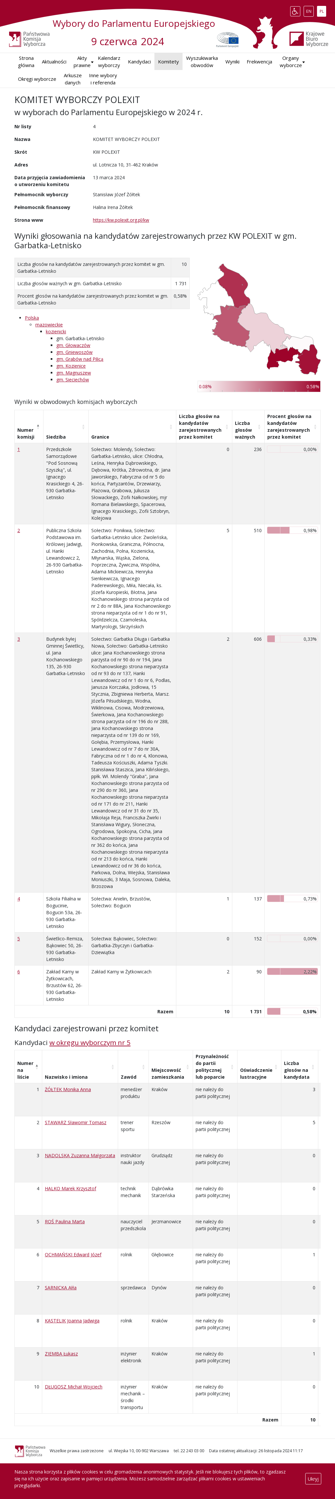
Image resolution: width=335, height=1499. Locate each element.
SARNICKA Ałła (61, 1287)
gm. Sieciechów (72, 379)
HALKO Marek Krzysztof (70, 1188)
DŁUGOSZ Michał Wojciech (73, 1387)
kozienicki (56, 331)
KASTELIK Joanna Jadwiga (72, 1320)
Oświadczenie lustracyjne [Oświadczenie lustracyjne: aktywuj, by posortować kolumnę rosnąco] (256, 1073)
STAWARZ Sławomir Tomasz (75, 1122)
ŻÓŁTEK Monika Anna (68, 1089)
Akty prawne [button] (82, 62)
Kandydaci (139, 61)
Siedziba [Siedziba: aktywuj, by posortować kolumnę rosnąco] (56, 437)
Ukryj (313, 1478)
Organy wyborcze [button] (291, 62)
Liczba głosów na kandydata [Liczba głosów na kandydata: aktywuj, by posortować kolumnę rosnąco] (296, 1070)
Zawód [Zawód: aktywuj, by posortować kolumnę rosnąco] (128, 1077)
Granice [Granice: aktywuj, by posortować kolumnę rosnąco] (100, 437)
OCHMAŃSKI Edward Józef (73, 1254)
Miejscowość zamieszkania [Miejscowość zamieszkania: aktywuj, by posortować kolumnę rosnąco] (167, 1073)
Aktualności (54, 61)
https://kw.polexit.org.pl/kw (121, 220)
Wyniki (232, 61)
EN (310, 10)
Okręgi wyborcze (37, 79)
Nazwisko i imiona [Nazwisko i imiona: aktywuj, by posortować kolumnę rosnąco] (66, 1077)
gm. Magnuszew (73, 373)
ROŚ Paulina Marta (65, 1221)
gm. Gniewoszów (74, 352)
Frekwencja (259, 61)
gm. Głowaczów (73, 345)
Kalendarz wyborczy (109, 62)
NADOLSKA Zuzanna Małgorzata (80, 1155)
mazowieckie (49, 325)
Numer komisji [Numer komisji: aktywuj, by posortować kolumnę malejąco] (25, 433)
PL (322, 10)
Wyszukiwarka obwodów (202, 62)
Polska (32, 318)
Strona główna (26, 62)
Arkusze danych (73, 79)
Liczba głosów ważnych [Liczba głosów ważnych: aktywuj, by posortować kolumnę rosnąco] (245, 430)
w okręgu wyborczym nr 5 (90, 1042)
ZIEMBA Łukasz (61, 1354)
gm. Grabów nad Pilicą (79, 359)
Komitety (168, 61)
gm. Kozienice (71, 366)
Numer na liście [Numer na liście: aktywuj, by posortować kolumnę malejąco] (25, 1070)
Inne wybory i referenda (103, 79)
